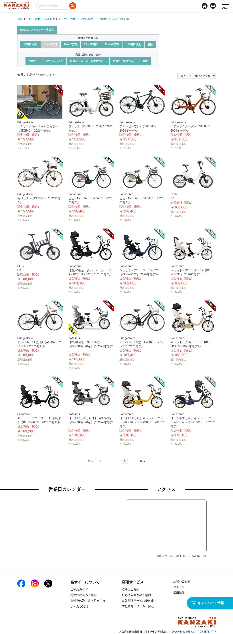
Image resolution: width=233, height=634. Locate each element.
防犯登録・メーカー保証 (138, 606)
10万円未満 (30, 44)
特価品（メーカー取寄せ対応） (88, 61)
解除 (150, 44)
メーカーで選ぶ (68, 19)
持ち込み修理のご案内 (136, 595)
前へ (90, 461)
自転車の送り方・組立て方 (87, 600)
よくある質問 (79, 606)
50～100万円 (111, 44)
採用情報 (179, 592)
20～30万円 (70, 44)
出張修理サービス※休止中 (139, 600)
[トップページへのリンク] (16, 4)
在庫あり (34, 61)
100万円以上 (133, 44)
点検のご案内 (130, 589)
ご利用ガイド (79, 589)
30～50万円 (91, 44)
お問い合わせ (182, 581)
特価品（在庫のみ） (124, 61)
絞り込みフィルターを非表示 (37, 29)
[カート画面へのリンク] (205, 6)
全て (20, 19)
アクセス (179, 587)
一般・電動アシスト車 (40, 19)
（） (182, 631)
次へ (142, 461)
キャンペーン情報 (207, 603)
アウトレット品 (54, 61)
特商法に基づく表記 (83, 595)
